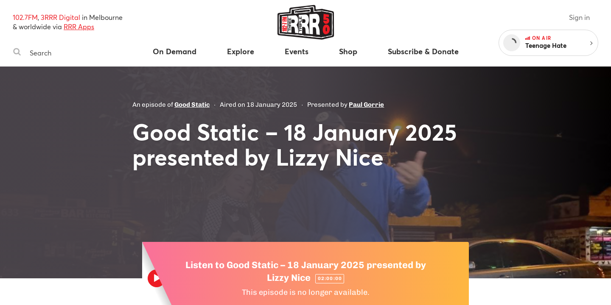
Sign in (579, 17)
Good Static (192, 104)
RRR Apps (79, 26)
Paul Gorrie (366, 104)
